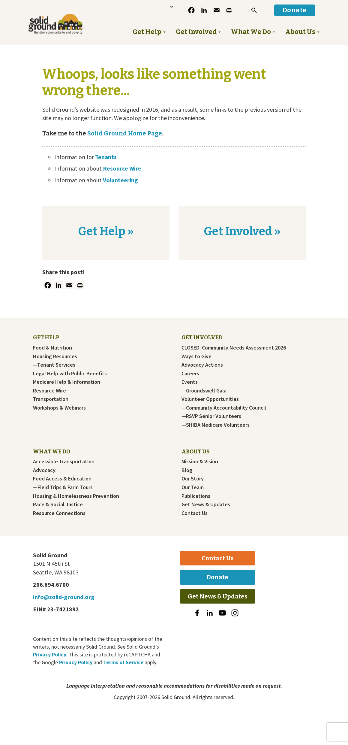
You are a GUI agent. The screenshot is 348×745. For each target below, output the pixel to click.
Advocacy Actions (202, 365)
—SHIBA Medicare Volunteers (216, 425)
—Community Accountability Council (224, 407)
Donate (217, 577)
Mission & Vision (200, 461)
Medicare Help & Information (66, 382)
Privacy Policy (49, 654)
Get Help (46, 337)
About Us (196, 451)
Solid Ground (47, 13)
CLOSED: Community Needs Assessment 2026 (234, 347)
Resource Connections (59, 513)
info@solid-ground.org (63, 597)
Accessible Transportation (63, 461)
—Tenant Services (54, 365)
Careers (190, 373)
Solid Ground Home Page (124, 133)
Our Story (193, 478)
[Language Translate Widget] (152, 6)
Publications (196, 496)
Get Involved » (242, 231)
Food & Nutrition (52, 347)
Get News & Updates (206, 504)
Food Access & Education (62, 478)
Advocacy (44, 470)
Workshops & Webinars (59, 407)
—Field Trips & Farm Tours (63, 487)
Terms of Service (123, 662)
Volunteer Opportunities (210, 399)
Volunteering (120, 180)
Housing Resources (55, 356)
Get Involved (202, 337)
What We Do (51, 451)
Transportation (50, 399)
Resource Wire (122, 168)
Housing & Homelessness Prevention (76, 496)
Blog (187, 470)
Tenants (106, 157)
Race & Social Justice (58, 504)
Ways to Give (197, 356)
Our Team (193, 487)
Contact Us (195, 513)
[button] (254, 10)
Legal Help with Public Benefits (70, 373)
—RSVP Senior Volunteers (211, 416)
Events (190, 382)
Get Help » (106, 231)
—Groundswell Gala (204, 390)
